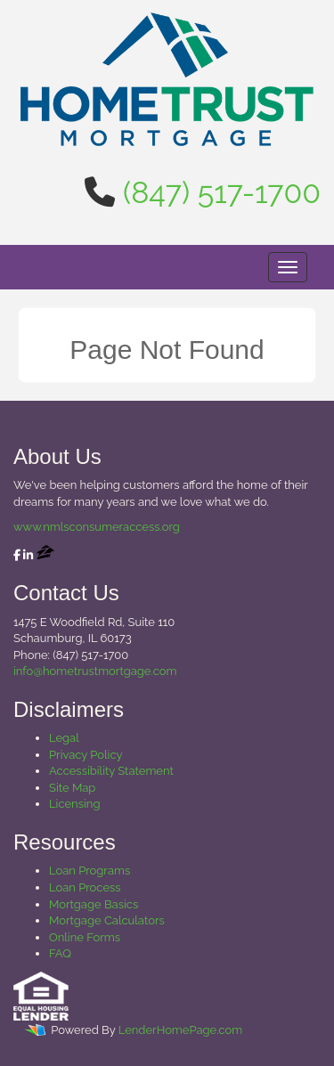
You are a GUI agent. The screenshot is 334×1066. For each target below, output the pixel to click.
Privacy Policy (86, 754)
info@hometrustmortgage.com (94, 671)
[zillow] (45, 555)
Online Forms (84, 937)
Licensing (74, 803)
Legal (64, 738)
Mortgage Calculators (107, 920)
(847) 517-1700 (222, 192)
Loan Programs (89, 870)
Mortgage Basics (93, 904)
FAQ (60, 953)
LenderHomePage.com (180, 1030)
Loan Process (85, 887)
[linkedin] (28, 555)
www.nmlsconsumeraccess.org (96, 526)
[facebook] (16, 555)
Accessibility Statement (111, 770)
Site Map (72, 787)
